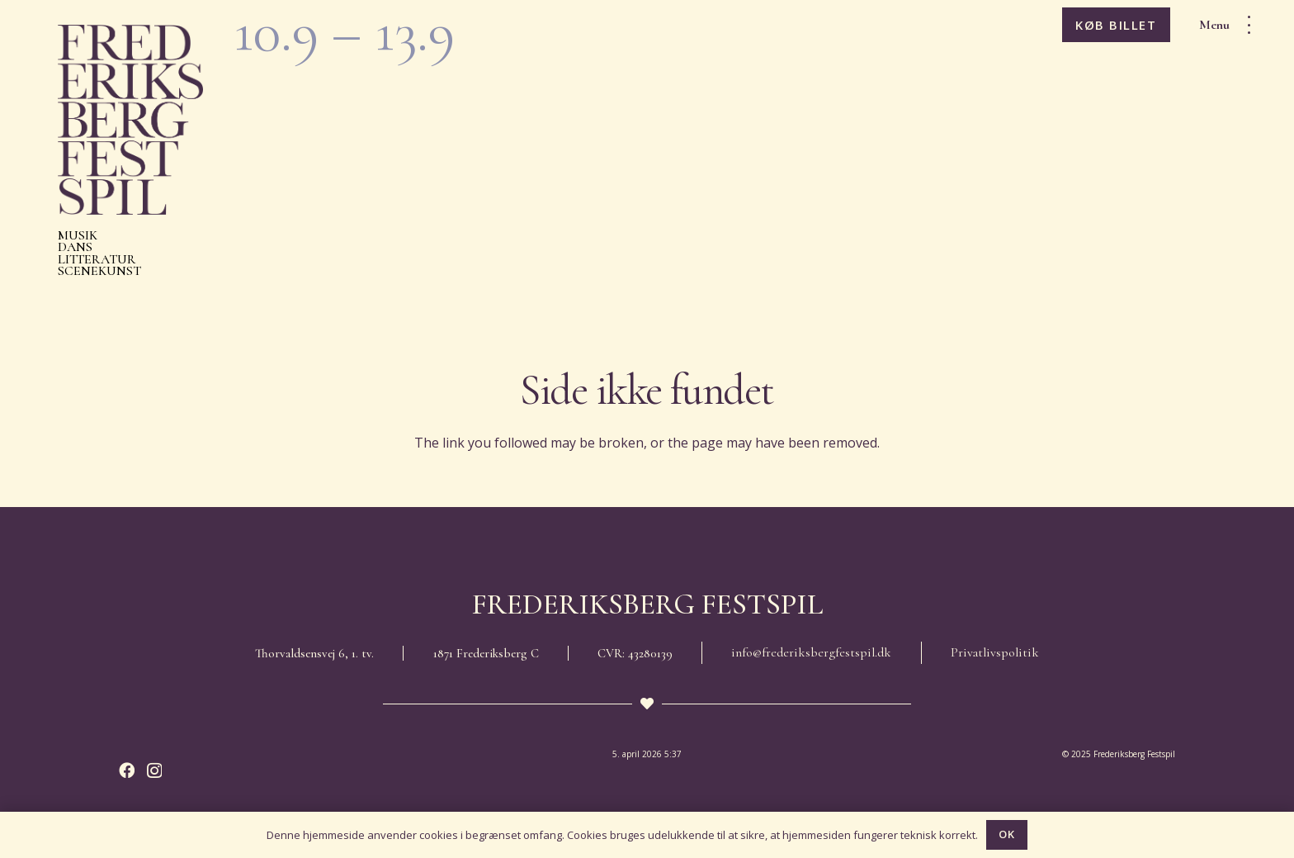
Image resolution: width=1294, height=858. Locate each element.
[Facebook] (127, 770)
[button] (1230, 24)
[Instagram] (154, 771)
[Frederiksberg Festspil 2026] (130, 120)
